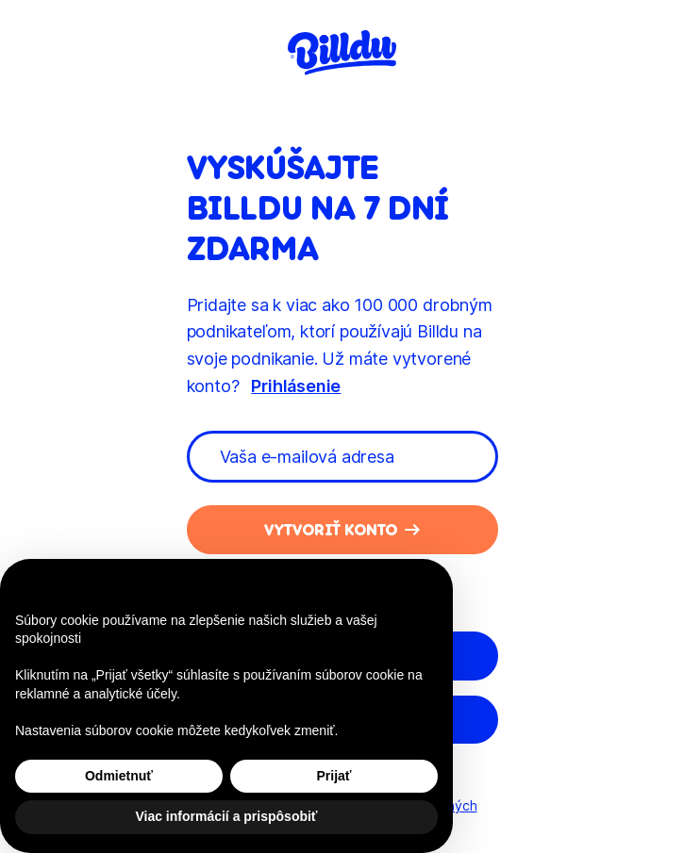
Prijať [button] (333, 775)
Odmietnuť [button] (119, 775)
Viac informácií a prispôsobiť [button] (226, 816)
